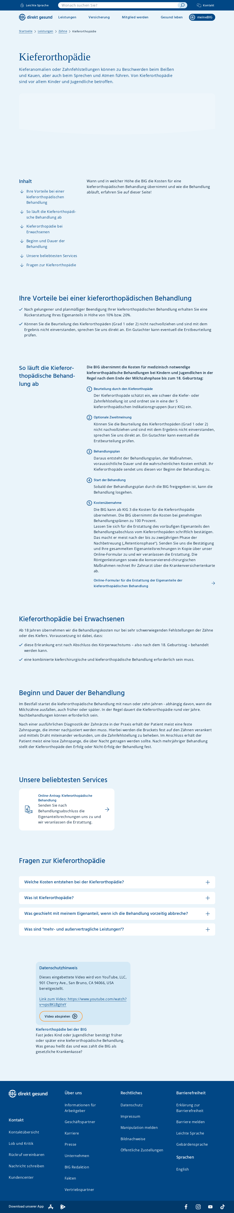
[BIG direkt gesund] (35, 17)
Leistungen (67, 17)
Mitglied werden (135, 17)
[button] (117, 882)
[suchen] (182, 5)
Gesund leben (172, 17)
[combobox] (118, 5)
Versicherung (99, 17)
